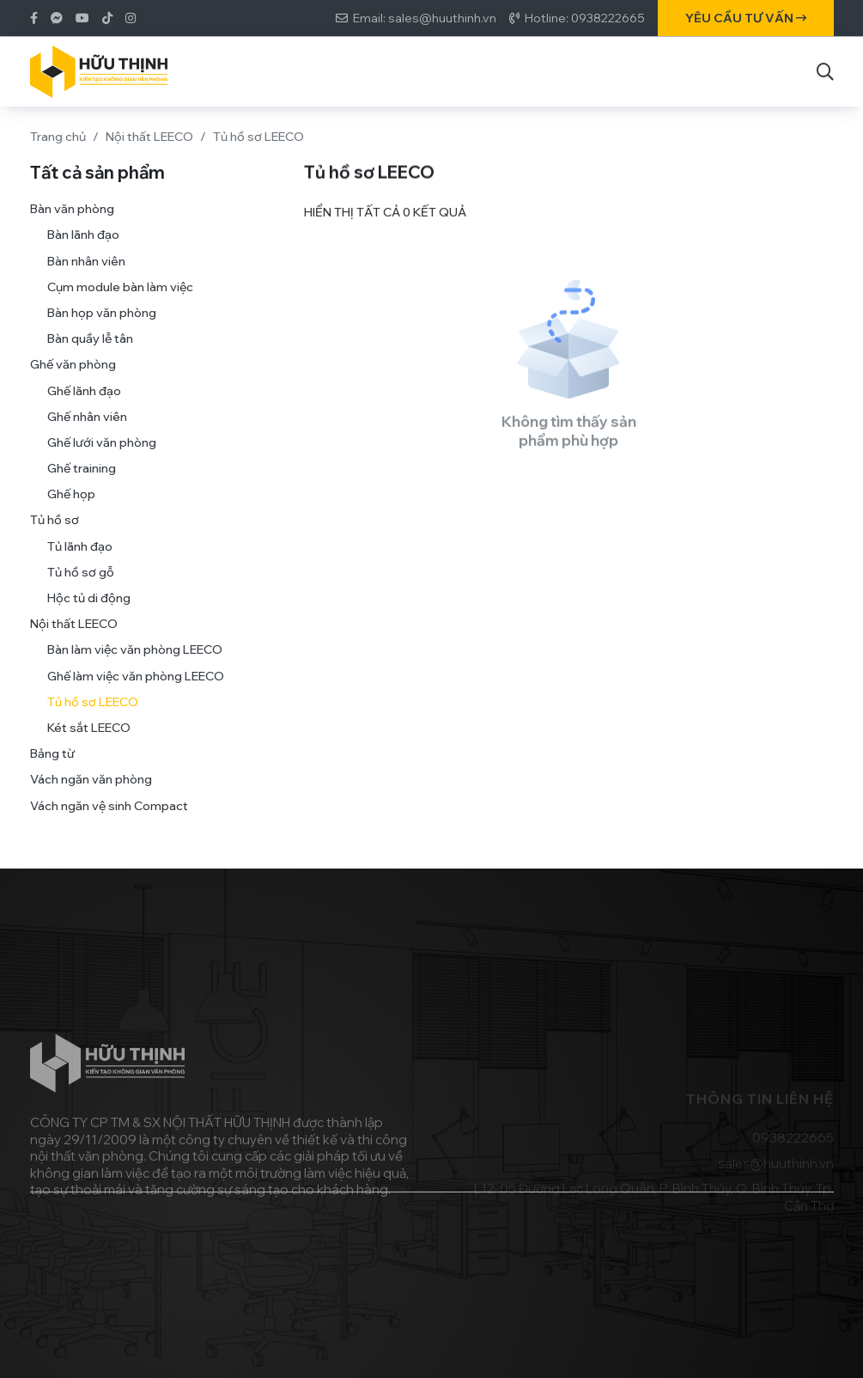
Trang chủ (58, 136)
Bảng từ (52, 770)
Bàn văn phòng (72, 226)
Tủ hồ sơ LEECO (92, 719)
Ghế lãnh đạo (84, 407)
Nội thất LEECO (149, 136)
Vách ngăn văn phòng (91, 796)
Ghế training (81, 485)
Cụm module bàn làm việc (120, 304)
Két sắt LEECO (89, 745)
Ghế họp (71, 511)
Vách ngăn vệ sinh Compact (109, 822)
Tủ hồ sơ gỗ (80, 589)
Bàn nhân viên (86, 277)
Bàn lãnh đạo (83, 251)
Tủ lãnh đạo (79, 562)
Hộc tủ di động (89, 615)
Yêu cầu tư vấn (745, 18)
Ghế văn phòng (73, 381)
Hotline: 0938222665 (585, 18)
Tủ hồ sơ (54, 537)
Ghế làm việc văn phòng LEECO (135, 692)
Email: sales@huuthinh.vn (424, 18)
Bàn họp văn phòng (101, 330)
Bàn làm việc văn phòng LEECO (134, 666)
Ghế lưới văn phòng (101, 459)
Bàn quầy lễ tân (90, 355)
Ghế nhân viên (87, 433)
